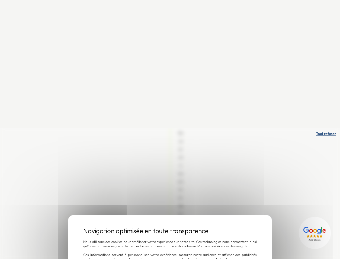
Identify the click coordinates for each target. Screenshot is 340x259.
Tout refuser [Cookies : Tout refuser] (326, 6)
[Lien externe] (316, 105)
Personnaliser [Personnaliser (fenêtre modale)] (145, 157)
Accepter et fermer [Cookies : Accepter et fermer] (189, 157)
